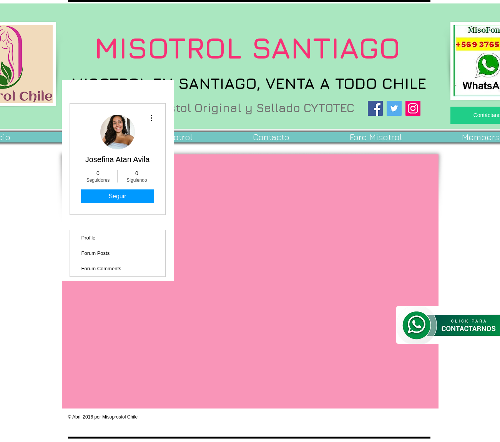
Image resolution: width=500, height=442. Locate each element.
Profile (88, 238)
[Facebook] (375, 108)
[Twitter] (394, 108)
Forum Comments (101, 268)
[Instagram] (412, 108)
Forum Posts (95, 253)
